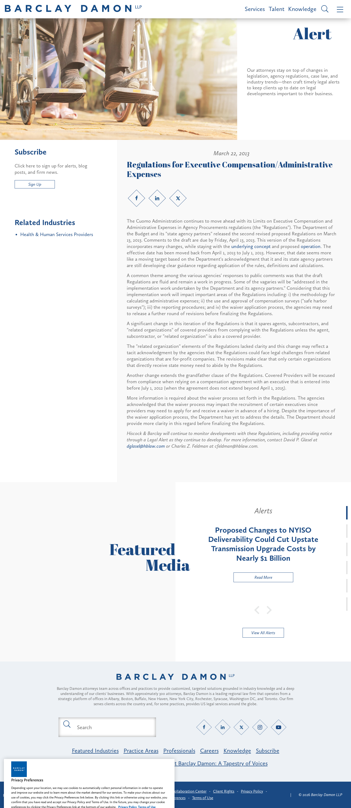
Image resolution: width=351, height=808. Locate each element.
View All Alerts (263, 632)
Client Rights (223, 791)
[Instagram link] (259, 727)
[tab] (347, 512)
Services (255, 9)
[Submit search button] (66, 724)
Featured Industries (95, 750)
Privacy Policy (252, 791)
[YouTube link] (278, 727)
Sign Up (34, 184)
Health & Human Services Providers (56, 234)
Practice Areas (141, 750)
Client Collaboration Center (183, 791)
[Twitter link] (178, 198)
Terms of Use (202, 798)
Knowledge (302, 9)
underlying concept (251, 246)
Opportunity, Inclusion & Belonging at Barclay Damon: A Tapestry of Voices (176, 763)
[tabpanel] (263, 544)
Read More (253, 578)
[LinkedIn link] (157, 198)
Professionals (179, 750)
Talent (276, 9)
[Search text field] (113, 727)
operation (311, 246)
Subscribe (267, 750)
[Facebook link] (136, 198)
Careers (209, 750)
